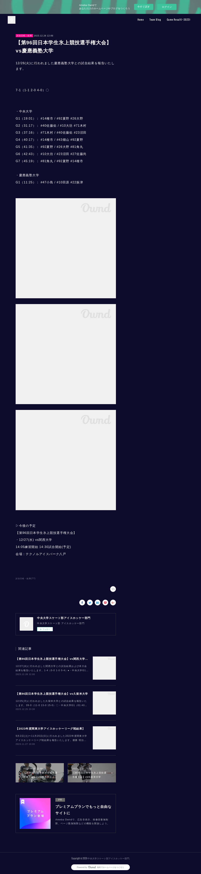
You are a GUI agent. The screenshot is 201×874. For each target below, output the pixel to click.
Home (141, 19)
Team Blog (155, 19)
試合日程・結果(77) (25, 578)
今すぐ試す (143, 6)
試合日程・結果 (24, 36)
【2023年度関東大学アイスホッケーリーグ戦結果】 (50, 728)
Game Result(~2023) (178, 19)
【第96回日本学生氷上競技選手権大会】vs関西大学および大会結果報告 (64, 658)
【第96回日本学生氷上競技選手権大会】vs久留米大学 (52, 693)
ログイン (167, 6)
